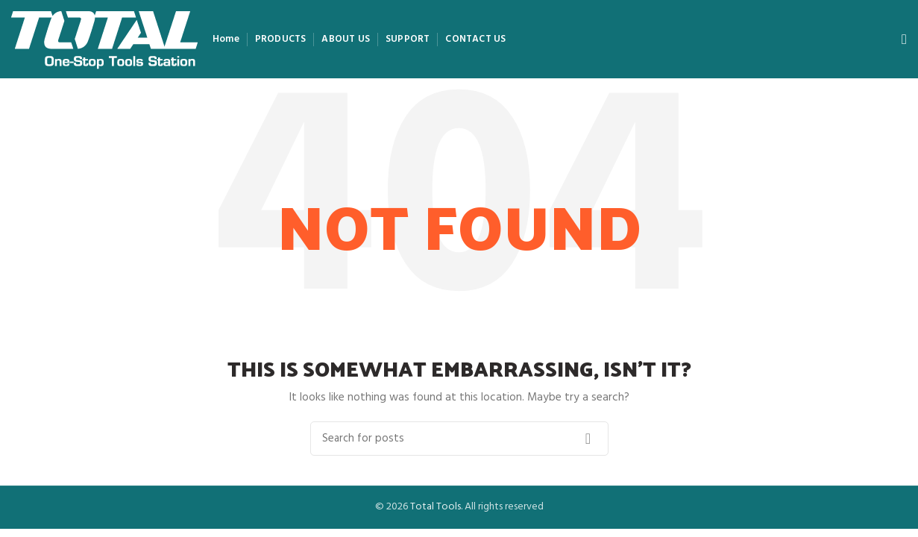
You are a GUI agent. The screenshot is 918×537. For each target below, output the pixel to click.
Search (588, 438)
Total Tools (435, 506)
